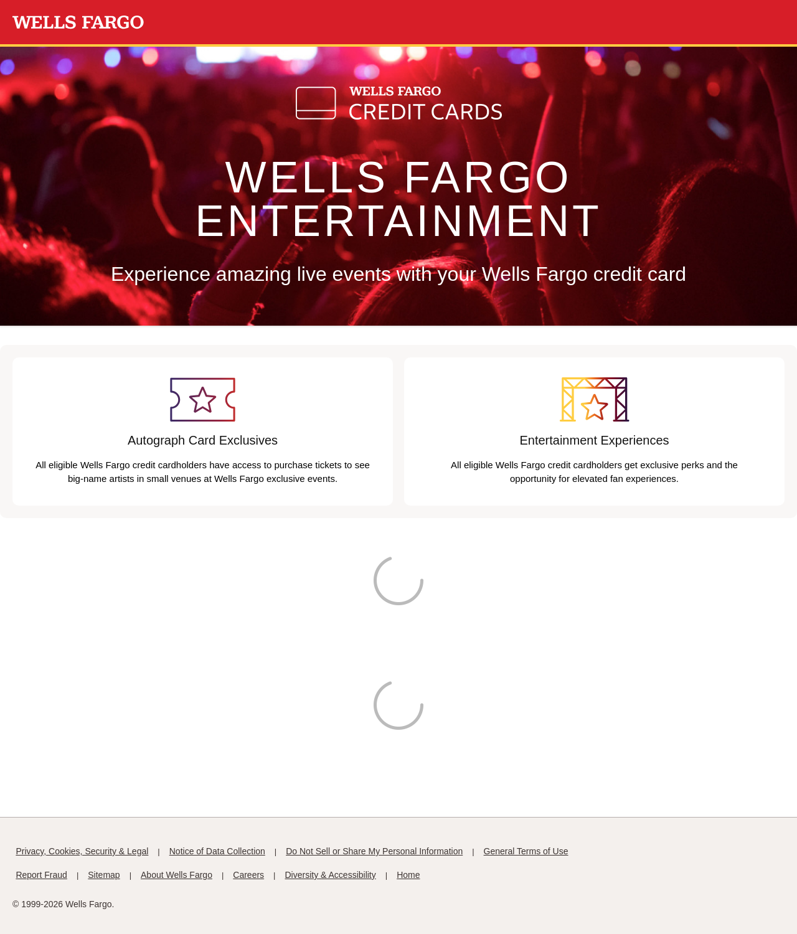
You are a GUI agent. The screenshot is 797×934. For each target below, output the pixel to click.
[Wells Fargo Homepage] (78, 22)
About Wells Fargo (176, 875)
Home (408, 875)
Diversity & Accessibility (330, 875)
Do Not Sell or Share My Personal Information (374, 851)
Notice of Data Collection (217, 851)
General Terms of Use (526, 851)
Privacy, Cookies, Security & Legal (82, 851)
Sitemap (104, 875)
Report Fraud (41, 875)
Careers (248, 875)
